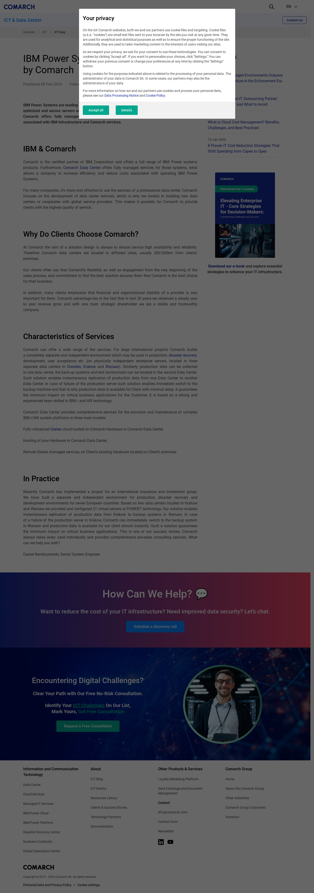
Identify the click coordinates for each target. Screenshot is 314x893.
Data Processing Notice (121, 95)
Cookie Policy (155, 95)
